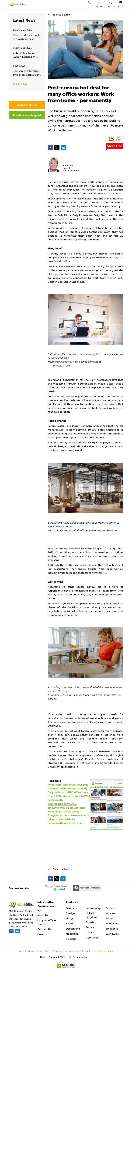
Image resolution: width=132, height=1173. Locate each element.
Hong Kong (112, 923)
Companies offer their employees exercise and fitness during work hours (27, 73)
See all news (20, 83)
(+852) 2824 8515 (18, 926)
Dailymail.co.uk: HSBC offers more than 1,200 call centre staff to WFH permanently (69, 796)
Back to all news (62, 14)
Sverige (70, 913)
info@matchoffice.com (21, 923)
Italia (89, 932)
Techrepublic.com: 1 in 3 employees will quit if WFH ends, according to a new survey (67, 808)
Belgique (71, 939)
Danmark (71, 908)
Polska (109, 918)
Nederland (72, 933)
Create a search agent (27, 115)
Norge (69, 918)
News (40, 934)
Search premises (27, 104)
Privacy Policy (79, 951)
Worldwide (112, 933)
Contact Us (44, 929)
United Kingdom (91, 915)
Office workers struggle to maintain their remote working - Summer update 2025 (26, 37)
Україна (110, 913)
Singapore (112, 928)
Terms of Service (99, 951)
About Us (42, 915)
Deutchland (73, 928)
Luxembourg (93, 908)
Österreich (92, 937)
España (90, 922)
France (90, 927)
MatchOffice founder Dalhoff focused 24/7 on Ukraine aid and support (25, 55)
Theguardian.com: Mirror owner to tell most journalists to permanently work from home (68, 819)
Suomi (69, 923)
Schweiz (111, 908)
